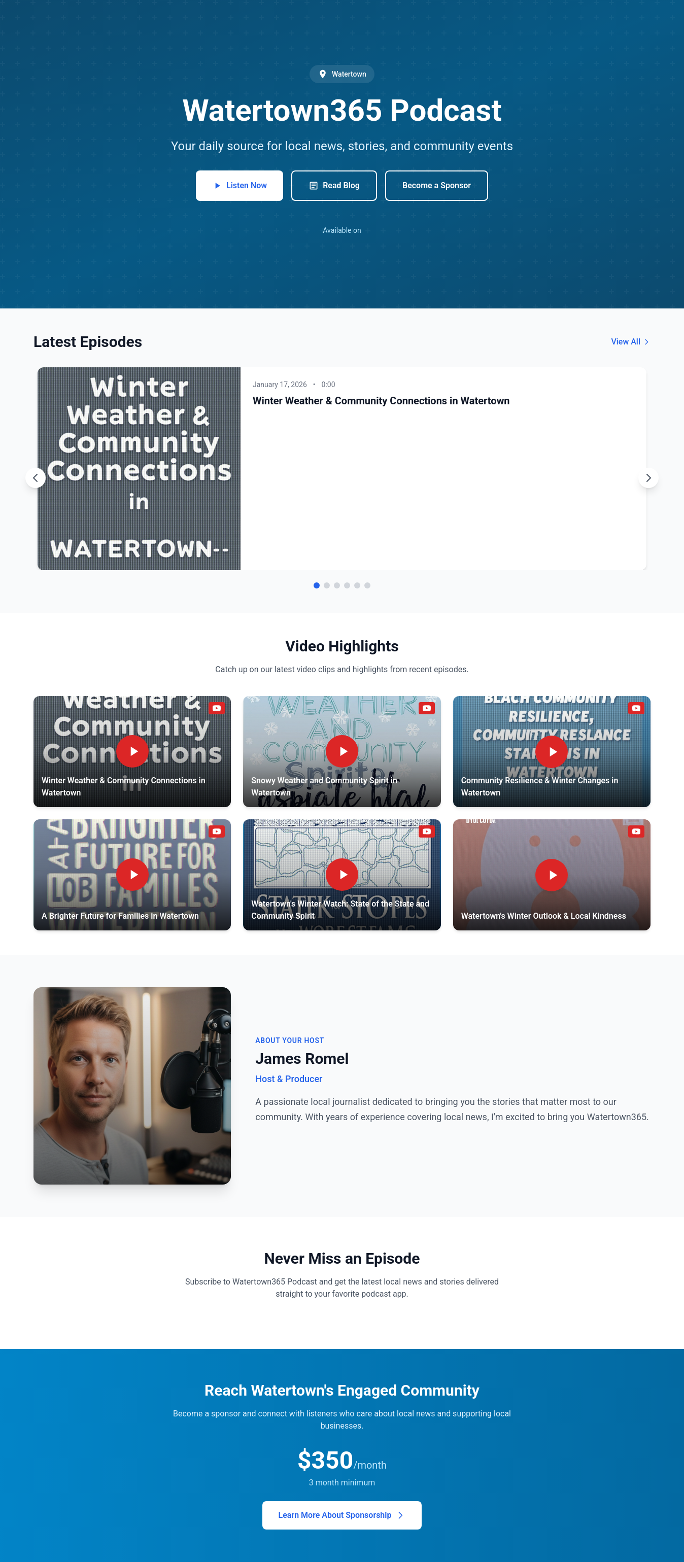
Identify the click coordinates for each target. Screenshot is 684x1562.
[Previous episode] (35, 478)
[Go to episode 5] (357, 585)
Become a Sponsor (436, 185)
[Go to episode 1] (317, 585)
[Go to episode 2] (327, 585)
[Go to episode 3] (337, 585)
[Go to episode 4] (347, 585)
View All (631, 341)
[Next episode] (648, 478)
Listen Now (239, 186)
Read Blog (334, 186)
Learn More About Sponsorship (342, 1515)
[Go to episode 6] (367, 585)
